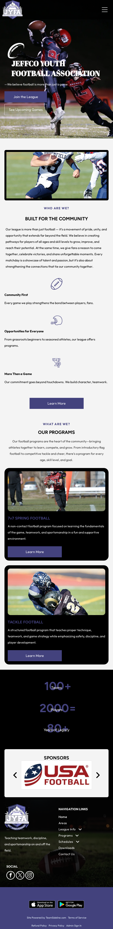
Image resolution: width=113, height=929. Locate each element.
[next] (98, 775)
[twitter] (20, 876)
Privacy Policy (56, 925)
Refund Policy (39, 925)
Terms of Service (77, 917)
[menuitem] (83, 817)
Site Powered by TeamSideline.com (46, 917)
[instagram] (29, 876)
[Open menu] (105, 10)
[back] (15, 775)
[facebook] (10, 876)
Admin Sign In (74, 925)
